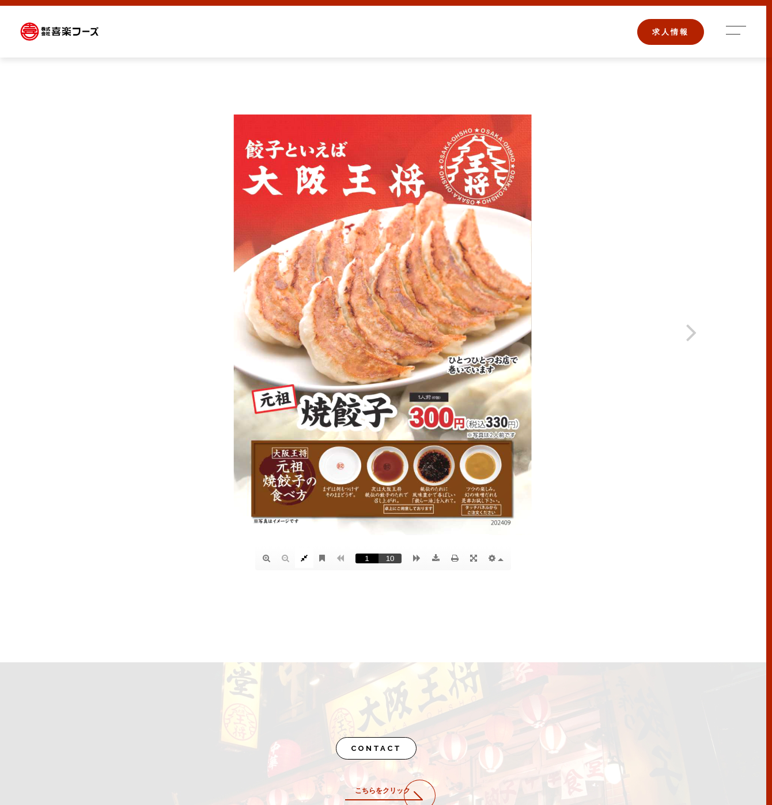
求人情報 (670, 31)
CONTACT (376, 748)
